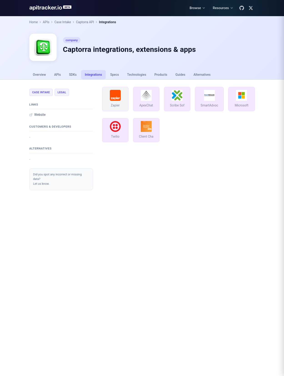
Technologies (136, 74)
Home (33, 22)
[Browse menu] (197, 8)
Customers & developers (50, 126)
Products (160, 74)
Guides (180, 74)
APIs (46, 22)
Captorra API (85, 22)
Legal (62, 92)
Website (37, 114)
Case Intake (62, 22)
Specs (114, 74)
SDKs (73, 74)
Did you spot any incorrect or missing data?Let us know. (57, 179)
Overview (39, 74)
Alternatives (202, 74)
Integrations (107, 22)
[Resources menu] (223, 8)
